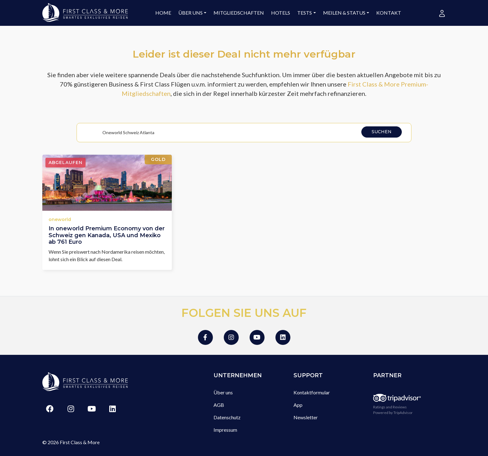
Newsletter (305, 417)
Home (163, 13)
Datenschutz (227, 417)
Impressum (225, 430)
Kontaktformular (311, 392)
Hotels (280, 13)
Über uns (190, 13)
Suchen (382, 131)
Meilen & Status (344, 13)
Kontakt (388, 13)
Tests (304, 13)
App (298, 405)
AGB (219, 405)
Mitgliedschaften (239, 13)
